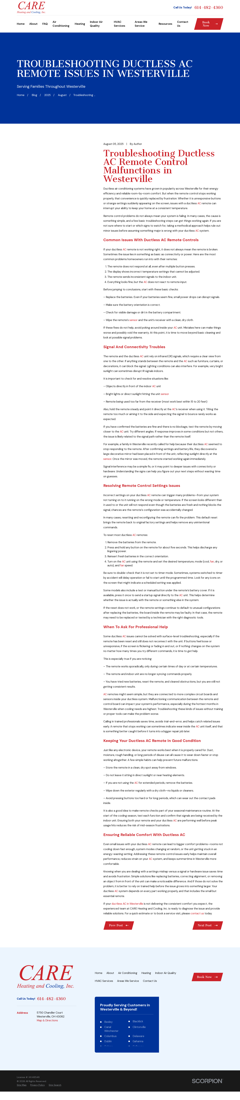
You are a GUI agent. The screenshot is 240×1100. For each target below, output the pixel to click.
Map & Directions (47, 1020)
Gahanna (138, 1041)
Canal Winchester (111, 1029)
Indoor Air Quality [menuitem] (96, 24)
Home (98, 973)
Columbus (110, 1036)
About (110, 973)
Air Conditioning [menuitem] (61, 24)
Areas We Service (128, 981)
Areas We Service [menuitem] (141, 24)
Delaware (138, 1036)
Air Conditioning (127, 973)
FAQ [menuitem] (45, 24)
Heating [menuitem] (80, 24)
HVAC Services (104, 981)
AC (199, 203)
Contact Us (150, 981)
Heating (146, 973)
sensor (133, 320)
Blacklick (138, 1021)
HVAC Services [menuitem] (119, 24)
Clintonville (139, 1027)
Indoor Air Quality (165, 973)
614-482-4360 (209, 8)
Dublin (108, 1041)
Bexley (108, 1022)
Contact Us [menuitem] (182, 24)
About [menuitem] (33, 24)
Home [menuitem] (21, 24)
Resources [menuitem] (165, 24)
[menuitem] (22, 1085)
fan (212, 561)
